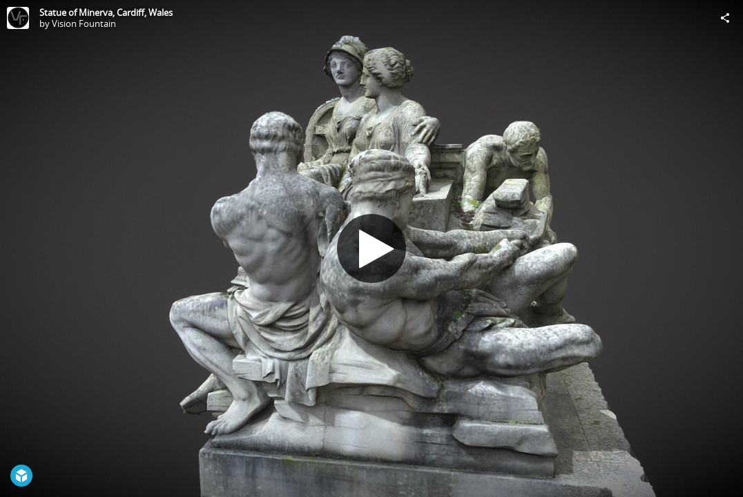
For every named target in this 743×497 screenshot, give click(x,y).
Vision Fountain (84, 23)
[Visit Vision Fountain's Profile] (18, 18)
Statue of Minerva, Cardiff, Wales (106, 12)
